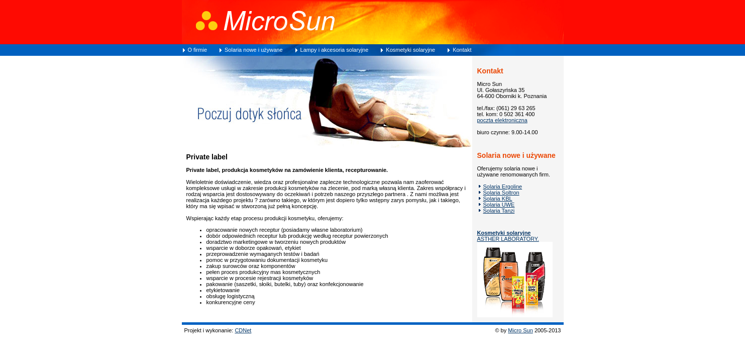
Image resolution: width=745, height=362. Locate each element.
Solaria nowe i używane (254, 50)
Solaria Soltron (501, 193)
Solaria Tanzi (499, 211)
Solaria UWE (499, 205)
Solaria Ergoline (502, 187)
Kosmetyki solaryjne (410, 50)
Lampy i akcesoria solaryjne (334, 50)
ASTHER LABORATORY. (508, 236)
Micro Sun (520, 330)
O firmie (197, 50)
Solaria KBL (497, 199)
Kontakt (462, 50)
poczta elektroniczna (502, 120)
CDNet (243, 330)
